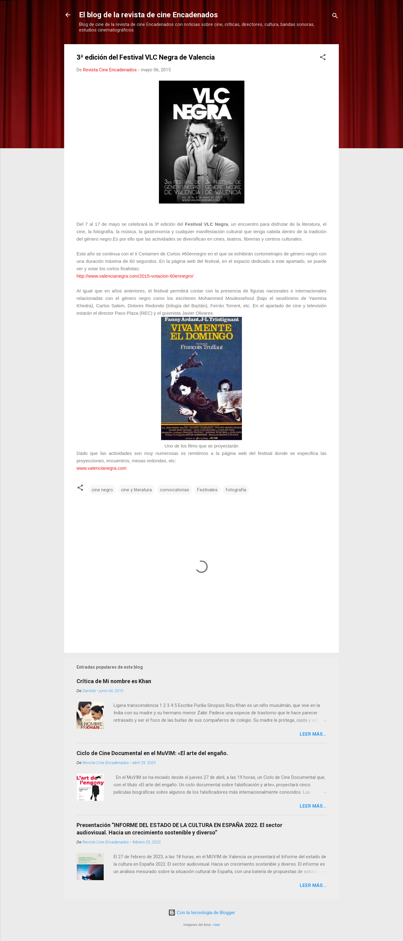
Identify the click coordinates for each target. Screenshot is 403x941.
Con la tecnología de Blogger (201, 912)
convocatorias (174, 490)
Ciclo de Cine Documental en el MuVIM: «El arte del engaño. (152, 753)
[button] (322, 58)
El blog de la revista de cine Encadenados (148, 15)
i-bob (216, 925)
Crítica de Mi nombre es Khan (114, 681)
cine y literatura (136, 490)
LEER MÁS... (313, 734)
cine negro (102, 490)
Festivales (207, 490)
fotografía (236, 490)
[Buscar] (335, 16)
